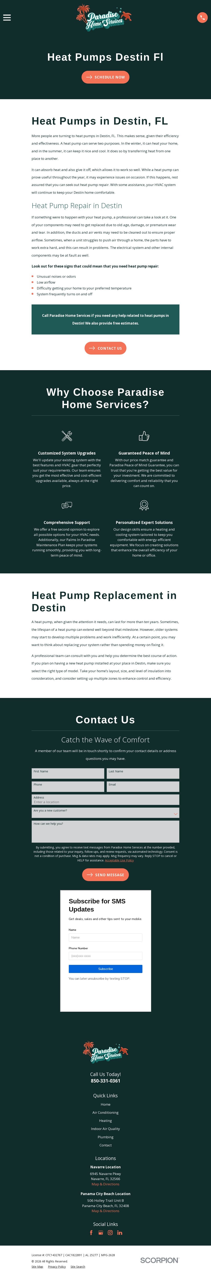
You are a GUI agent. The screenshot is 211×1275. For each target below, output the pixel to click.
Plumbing (105, 1137)
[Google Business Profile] (100, 1232)
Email (112, 784)
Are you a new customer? (50, 810)
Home (105, 1104)
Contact (106, 1145)
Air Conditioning (105, 1112)
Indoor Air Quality (105, 1128)
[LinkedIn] (119, 1232)
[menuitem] (37, 1266)
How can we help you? (48, 824)
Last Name (116, 771)
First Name (41, 771)
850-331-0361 (105, 1080)
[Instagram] (110, 1232)
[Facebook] (91, 1232)
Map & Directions (105, 1184)
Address (39, 797)
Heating (105, 1120)
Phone (38, 784)
